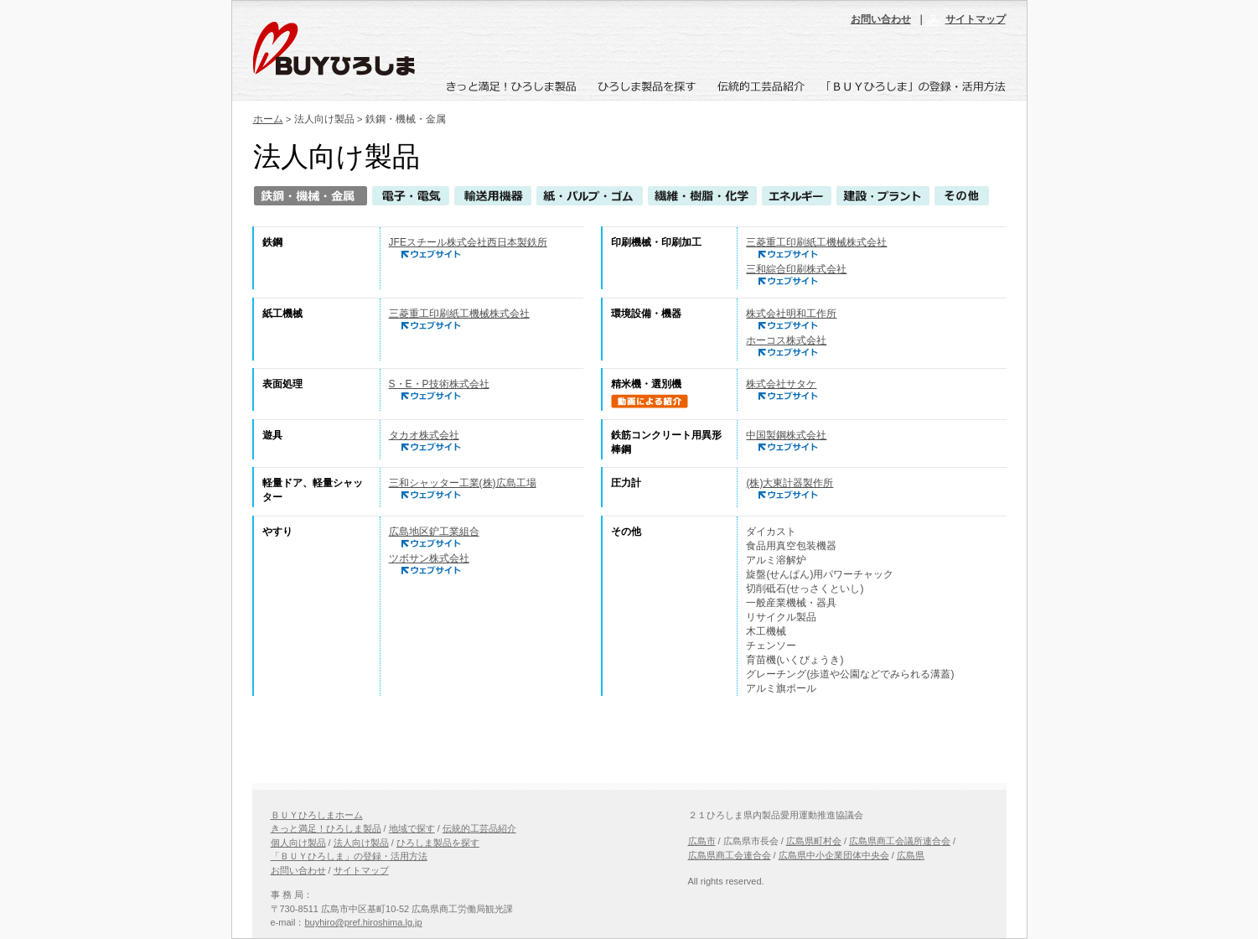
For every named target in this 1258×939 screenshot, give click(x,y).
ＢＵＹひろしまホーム (317, 815)
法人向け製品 (361, 843)
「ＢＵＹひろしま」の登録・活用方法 (349, 856)
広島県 (910, 855)
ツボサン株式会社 (429, 558)
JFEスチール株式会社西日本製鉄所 (468, 242)
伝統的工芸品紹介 (479, 828)
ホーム (268, 119)
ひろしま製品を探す (437, 843)
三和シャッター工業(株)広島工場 (462, 483)
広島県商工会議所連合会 (899, 841)
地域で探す (412, 828)
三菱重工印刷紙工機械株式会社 (816, 242)
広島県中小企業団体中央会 (834, 855)
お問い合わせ (881, 19)
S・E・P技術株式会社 (439, 384)
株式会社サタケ (781, 384)
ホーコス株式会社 (786, 340)
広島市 (702, 841)
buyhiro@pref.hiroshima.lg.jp (363, 922)
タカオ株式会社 (424, 435)
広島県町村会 (813, 841)
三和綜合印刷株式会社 (796, 269)
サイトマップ (975, 19)
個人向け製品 (298, 843)
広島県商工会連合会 (729, 855)
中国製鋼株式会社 (786, 435)
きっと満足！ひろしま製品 (326, 828)
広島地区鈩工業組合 (434, 531)
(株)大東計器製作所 (789, 483)
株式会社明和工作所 (791, 313)
